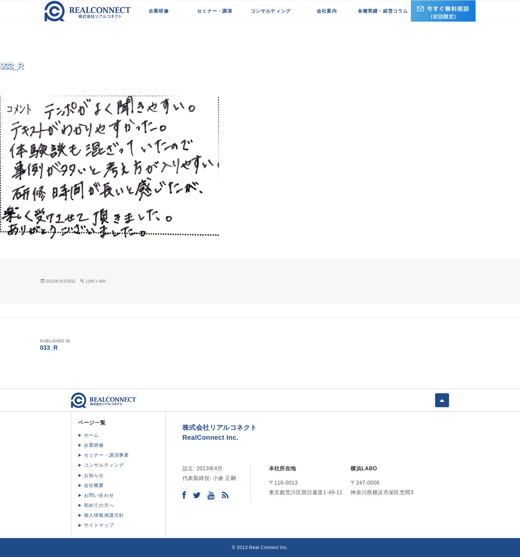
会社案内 (327, 11)
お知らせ (94, 475)
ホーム (91, 435)
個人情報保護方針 (104, 515)
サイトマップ (99, 525)
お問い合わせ (99, 495)
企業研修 (159, 11)
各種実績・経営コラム (383, 11)
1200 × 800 (95, 281)
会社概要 (94, 485)
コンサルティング (271, 11)
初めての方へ (99, 505)
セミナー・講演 (214, 11)
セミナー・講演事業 (106, 455)
